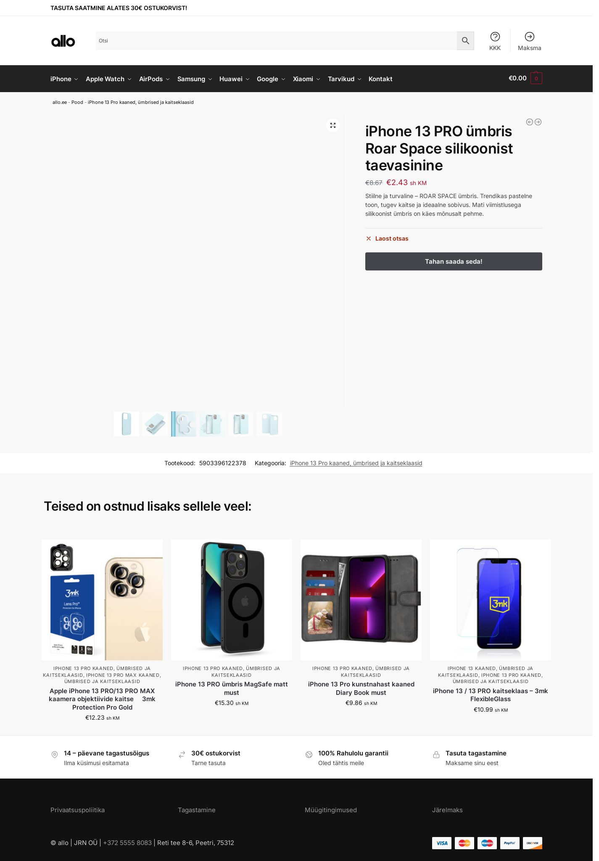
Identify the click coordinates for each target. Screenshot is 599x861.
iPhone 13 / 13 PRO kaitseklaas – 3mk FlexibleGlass (490, 693)
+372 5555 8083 (127, 841)
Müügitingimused (331, 808)
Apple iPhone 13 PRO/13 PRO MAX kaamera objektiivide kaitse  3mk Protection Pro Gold (102, 697)
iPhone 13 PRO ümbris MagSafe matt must (231, 687)
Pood (77, 101)
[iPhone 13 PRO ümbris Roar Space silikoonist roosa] (538, 121)
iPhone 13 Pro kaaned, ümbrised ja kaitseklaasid (141, 101)
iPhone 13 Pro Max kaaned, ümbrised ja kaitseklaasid (112, 677)
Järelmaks (447, 808)
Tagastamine (197, 808)
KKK (495, 41)
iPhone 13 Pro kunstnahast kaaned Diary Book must (361, 687)
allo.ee (60, 101)
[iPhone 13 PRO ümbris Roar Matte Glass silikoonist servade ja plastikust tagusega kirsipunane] (529, 121)
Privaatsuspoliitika (77, 808)
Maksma (529, 41)
